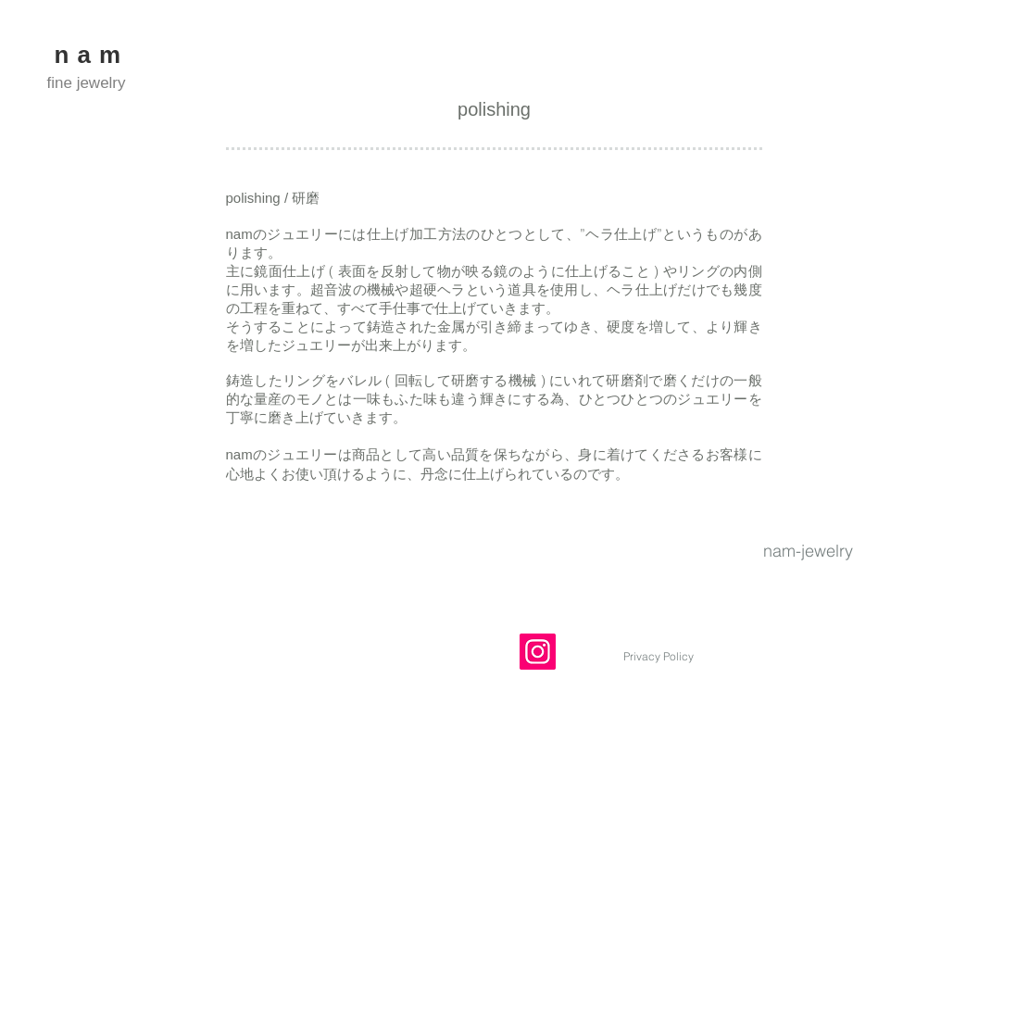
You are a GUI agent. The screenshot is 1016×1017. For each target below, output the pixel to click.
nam (92, 55)
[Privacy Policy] (658, 656)
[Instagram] (538, 652)
